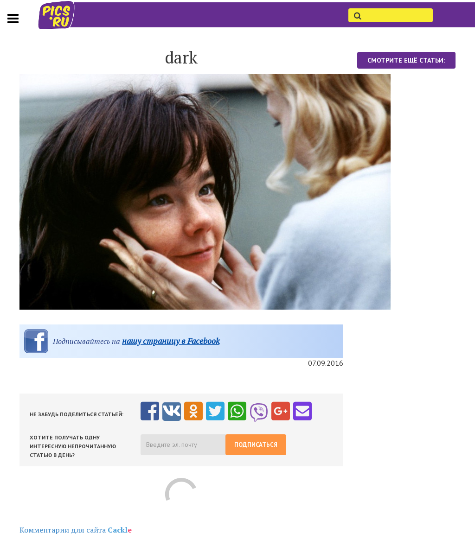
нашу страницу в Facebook (170, 341)
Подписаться (255, 445)
